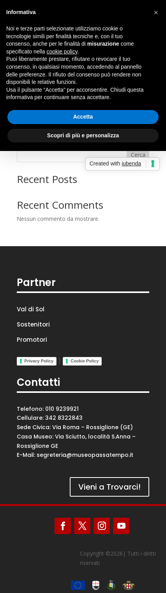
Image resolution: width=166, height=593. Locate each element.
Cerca (138, 154)
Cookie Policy (85, 361)
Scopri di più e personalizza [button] (83, 135)
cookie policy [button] (62, 51)
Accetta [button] (83, 117)
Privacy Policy (39, 361)
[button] (156, 12)
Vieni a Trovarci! (109, 486)
